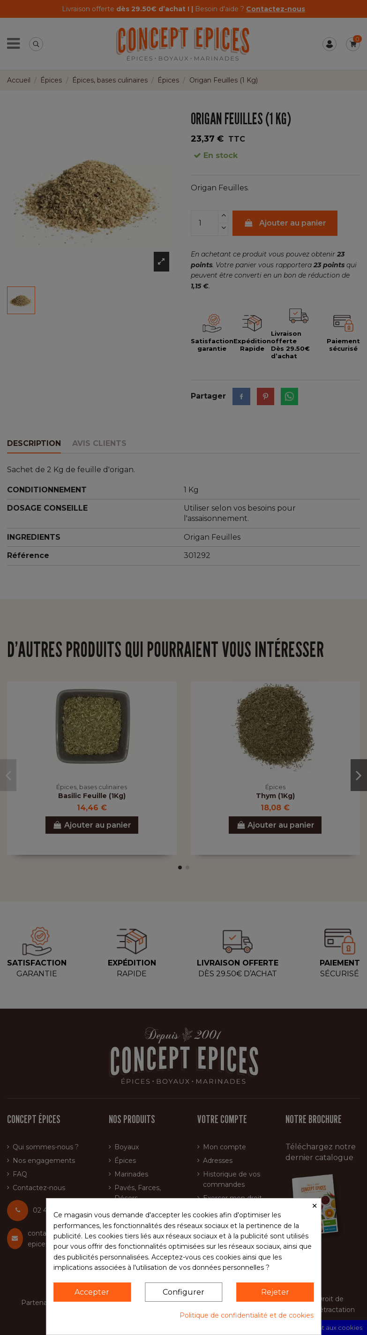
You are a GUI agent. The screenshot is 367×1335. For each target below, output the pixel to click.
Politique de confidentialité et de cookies (247, 1315)
